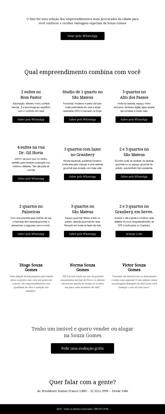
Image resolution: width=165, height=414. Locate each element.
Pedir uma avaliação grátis (82, 348)
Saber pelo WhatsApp (31, 119)
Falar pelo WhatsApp (82, 36)
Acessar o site (134, 233)
